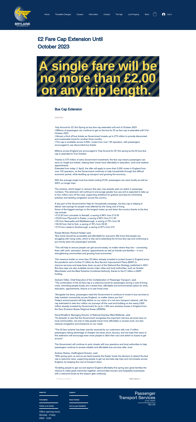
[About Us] (48, 392)
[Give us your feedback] (78, 406)
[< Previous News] (64, 379)
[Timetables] (46, 400)
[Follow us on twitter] (47, 406)
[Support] (75, 392)
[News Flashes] (76, 400)
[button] (154, 14)
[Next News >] (134, 379)
